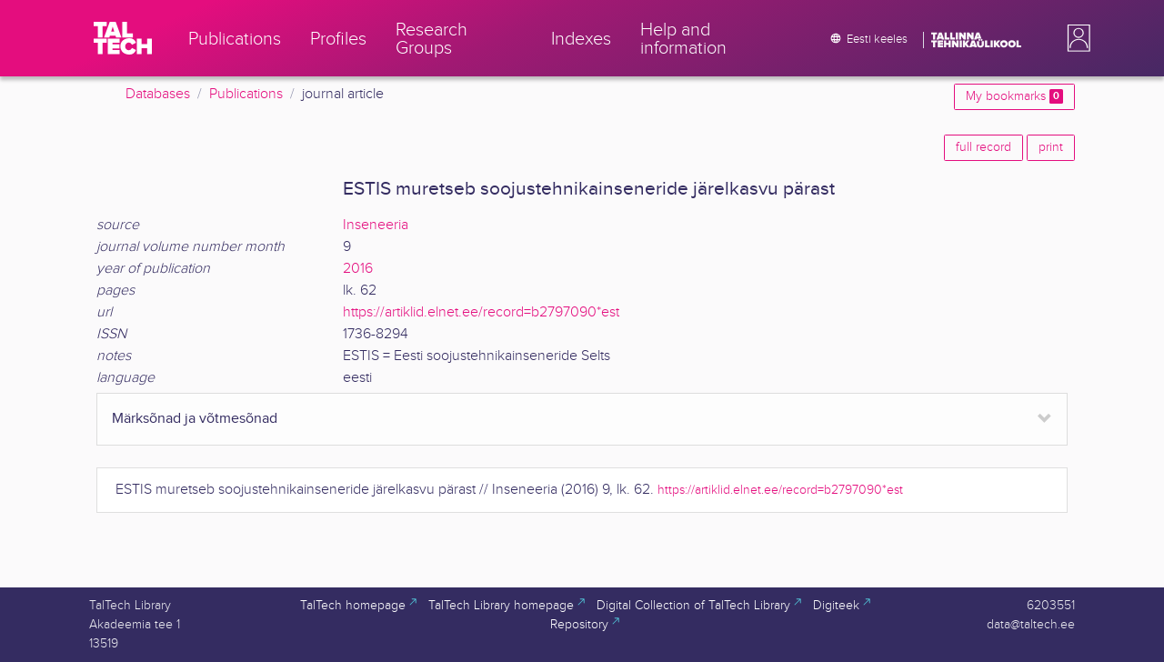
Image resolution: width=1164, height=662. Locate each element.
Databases (157, 94)
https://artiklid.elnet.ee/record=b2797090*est (481, 312)
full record (983, 147)
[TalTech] (123, 38)
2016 (358, 268)
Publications (246, 94)
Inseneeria (375, 225)
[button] (1074, 38)
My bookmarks (1014, 96)
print (1051, 147)
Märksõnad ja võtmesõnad (194, 418)
